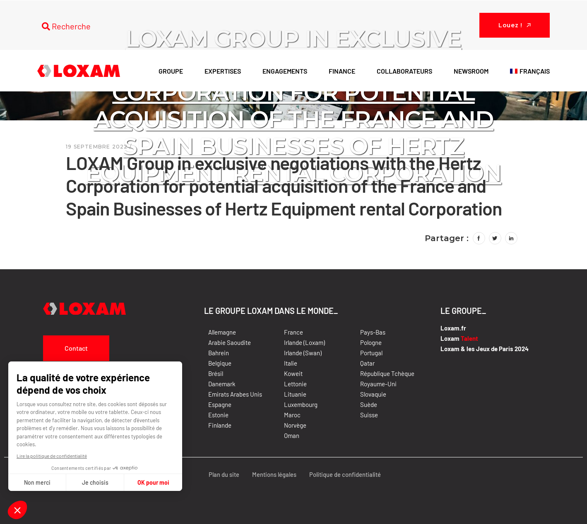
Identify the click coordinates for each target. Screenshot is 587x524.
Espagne (219, 404)
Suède (368, 404)
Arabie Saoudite (229, 342)
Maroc (292, 415)
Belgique (219, 363)
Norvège (295, 425)
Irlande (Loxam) (304, 342)
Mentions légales (272, 474)
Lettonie (295, 384)
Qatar (367, 363)
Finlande (219, 425)
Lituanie (295, 394)
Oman (291, 435)
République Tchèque (387, 373)
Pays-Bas (372, 332)
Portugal (371, 353)
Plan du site (221, 474)
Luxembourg (301, 404)
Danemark (222, 384)
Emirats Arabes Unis (235, 394)
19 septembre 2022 (97, 147)
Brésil (215, 373)
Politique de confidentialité (344, 474)
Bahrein (218, 353)
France (293, 332)
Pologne (371, 342)
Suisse (369, 415)
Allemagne (222, 332)
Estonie (218, 415)
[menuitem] (530, 70)
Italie (290, 363)
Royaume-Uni (378, 384)
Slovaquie (373, 394)
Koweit (293, 373)
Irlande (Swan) (303, 353)
